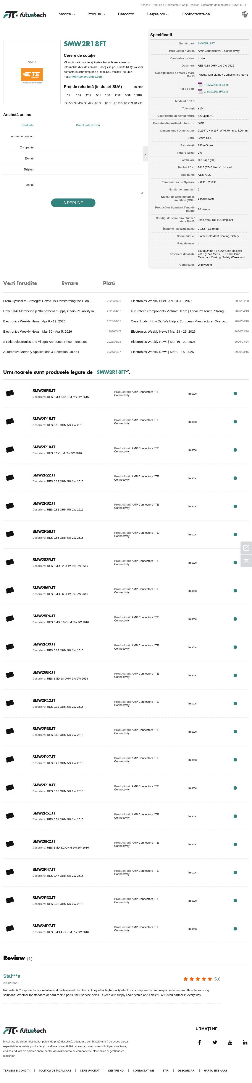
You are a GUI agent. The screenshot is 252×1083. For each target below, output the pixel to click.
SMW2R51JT (44, 813)
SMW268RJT (44, 672)
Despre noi (156, 14)
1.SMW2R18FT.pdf (216, 84)
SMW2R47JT (44, 870)
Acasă (145, 5)
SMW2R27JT (44, 757)
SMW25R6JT (44, 616)
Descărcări (186, 1070)
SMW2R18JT (44, 785)
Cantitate (27, 125)
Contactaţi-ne (143, 1070)
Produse (157, 5)
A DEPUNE (73, 203)
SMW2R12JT (44, 701)
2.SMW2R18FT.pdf (216, 91)
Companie (27, 147)
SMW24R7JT (44, 926)
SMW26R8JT (44, 391)
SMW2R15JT (44, 419)
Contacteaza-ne (196, 14)
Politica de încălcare (55, 1070)
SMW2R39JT (44, 644)
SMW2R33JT (44, 898)
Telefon (29, 169)
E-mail (29, 158)
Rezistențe (172, 5)
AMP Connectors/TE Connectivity (219, 50)
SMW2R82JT (44, 503)
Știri (166, 1070)
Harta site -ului (215, 1070)
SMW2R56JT (44, 532)
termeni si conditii (16, 1070)
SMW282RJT (44, 560)
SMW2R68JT (44, 729)
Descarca (126, 14)
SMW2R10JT (44, 447)
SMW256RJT (44, 588)
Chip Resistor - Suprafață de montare (205, 5)
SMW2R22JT (44, 475)
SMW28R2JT (44, 841)
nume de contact (22, 136)
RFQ (235, 393)
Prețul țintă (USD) (88, 125)
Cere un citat (90, 1070)
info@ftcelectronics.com (86, 76)
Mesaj (30, 185)
